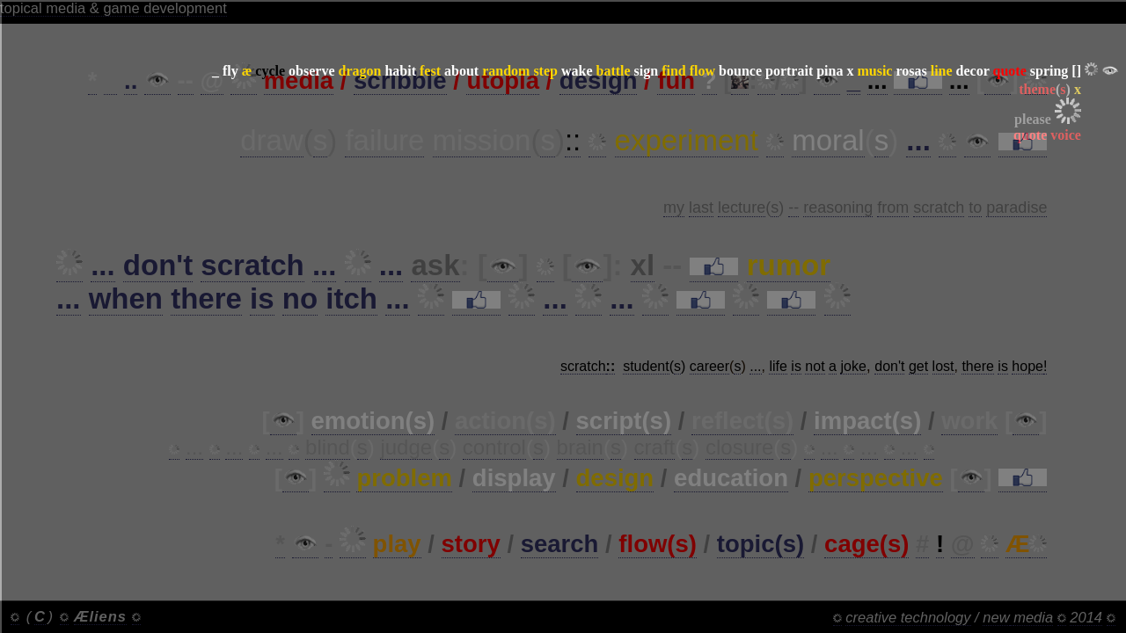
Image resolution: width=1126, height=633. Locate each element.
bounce (740, 70)
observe (311, 70)
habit (400, 70)
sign (646, 70)
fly (230, 70)
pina (829, 70)
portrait (789, 70)
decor (973, 70)
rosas (911, 70)
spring (1049, 70)
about (461, 70)
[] (1076, 70)
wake (577, 70)
